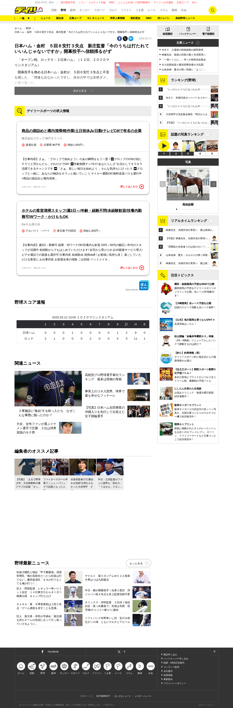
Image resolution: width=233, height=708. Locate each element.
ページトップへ (214, 652)
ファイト (126, 10)
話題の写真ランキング (187, 134)
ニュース (45, 18)
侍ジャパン (163, 18)
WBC (112, 2)
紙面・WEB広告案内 (174, 662)
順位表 (60, 18)
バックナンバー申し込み (176, 658)
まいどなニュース (122, 696)
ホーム (18, 28)
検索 (212, 10)
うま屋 (140, 10)
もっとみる (136, 563)
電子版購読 (208, 33)
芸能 (54, 10)
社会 (183, 10)
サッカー (84, 10)
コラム (164, 10)
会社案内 (168, 671)
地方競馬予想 (67, 2)
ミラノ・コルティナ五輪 (92, 2)
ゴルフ (113, 10)
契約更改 (135, 18)
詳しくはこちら (132, 186)
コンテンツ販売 (171, 667)
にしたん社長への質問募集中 (134, 2)
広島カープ (183, 2)
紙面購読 (168, 33)
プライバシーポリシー (175, 683)
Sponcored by (137, 285)
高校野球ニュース (185, 18)
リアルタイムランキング (189, 220)
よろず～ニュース (143, 696)
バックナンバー (187, 33)
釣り (194, 2)
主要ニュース (185, 42)
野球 (63, 10)
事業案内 (168, 679)
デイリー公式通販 (163, 2)
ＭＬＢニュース (95, 18)
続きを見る (80, 90)
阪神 (72, 10)
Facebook (53, 651)
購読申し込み (170, 654)
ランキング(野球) (183, 80)
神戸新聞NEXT (103, 696)
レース (152, 10)
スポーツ (99, 10)
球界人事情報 (117, 18)
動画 (174, 10)
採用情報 (168, 675)
